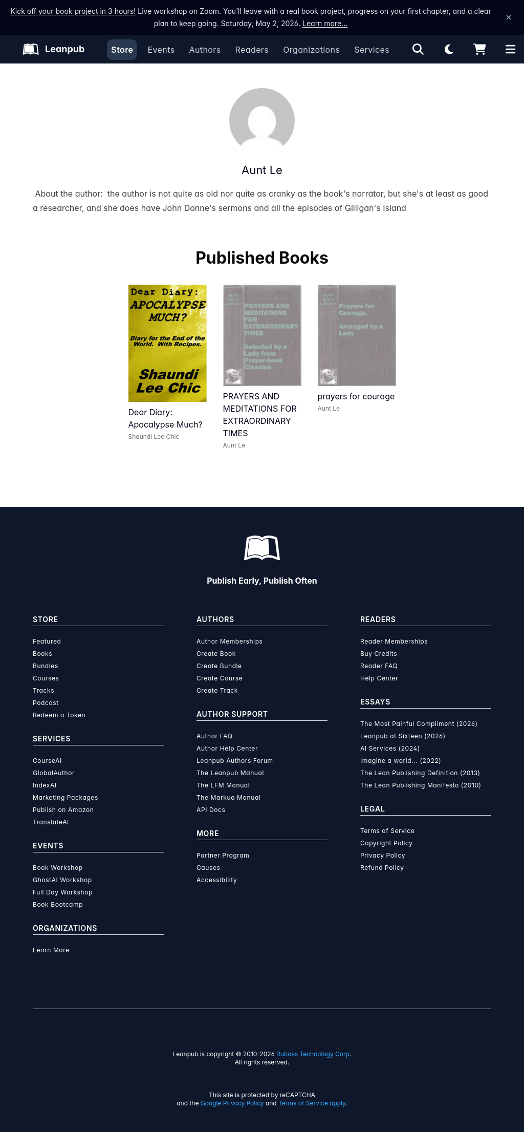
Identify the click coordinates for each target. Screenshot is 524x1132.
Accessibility (216, 880)
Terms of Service (387, 831)
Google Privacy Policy (232, 1103)
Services (371, 50)
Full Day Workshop (63, 892)
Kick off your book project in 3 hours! (73, 11)
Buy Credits (378, 653)
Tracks (43, 690)
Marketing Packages (65, 797)
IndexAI (45, 785)
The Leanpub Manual (230, 773)
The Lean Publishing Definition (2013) (420, 773)
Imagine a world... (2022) (400, 760)
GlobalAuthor (54, 773)
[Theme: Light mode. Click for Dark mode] (448, 49)
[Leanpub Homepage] (53, 49)
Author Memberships (229, 641)
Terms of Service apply (311, 1103)
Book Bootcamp (58, 904)
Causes (208, 867)
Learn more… (324, 23)
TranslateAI (51, 822)
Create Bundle (219, 666)
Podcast (46, 703)
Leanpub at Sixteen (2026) (403, 736)
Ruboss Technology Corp (313, 1054)
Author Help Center (227, 748)
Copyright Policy (386, 843)
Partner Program (222, 855)
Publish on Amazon (63, 810)
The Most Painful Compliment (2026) (419, 724)
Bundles (45, 666)
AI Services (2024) (390, 748)
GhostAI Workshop (62, 880)
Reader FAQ (379, 666)
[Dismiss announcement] (508, 17)
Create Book (216, 653)
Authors (205, 50)
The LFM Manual (223, 785)
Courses (46, 678)
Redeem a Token (59, 715)
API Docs (210, 810)
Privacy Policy (382, 855)
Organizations (311, 50)
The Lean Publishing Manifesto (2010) (421, 785)
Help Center (379, 678)
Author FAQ (214, 736)
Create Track (217, 690)
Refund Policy (382, 867)
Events (160, 50)
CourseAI (47, 760)
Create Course (219, 678)
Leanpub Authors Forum (234, 760)
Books (42, 653)
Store (122, 50)
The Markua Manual (228, 797)
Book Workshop (58, 867)
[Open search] (418, 49)
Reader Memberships (394, 641)
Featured (47, 641)
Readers (252, 50)
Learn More (51, 950)
